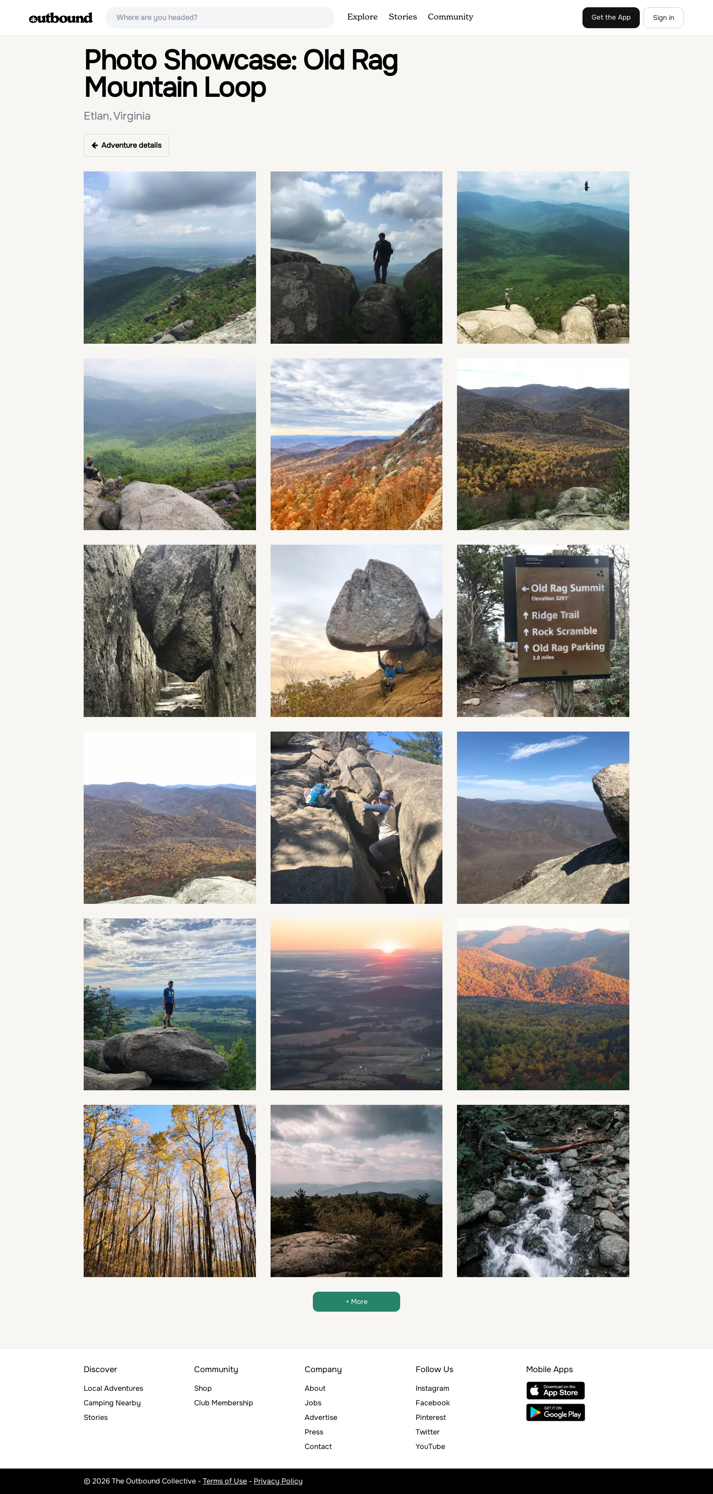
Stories (403, 17)
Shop (203, 1388)
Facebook (433, 1403)
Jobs (313, 1403)
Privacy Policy (278, 1481)
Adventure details (126, 145)
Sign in (663, 17)
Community (450, 17)
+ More (357, 1301)
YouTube (430, 1446)
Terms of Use (225, 1481)
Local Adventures (113, 1388)
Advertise (321, 1417)
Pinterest (431, 1417)
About (315, 1388)
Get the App (611, 17)
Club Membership (223, 1403)
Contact (318, 1446)
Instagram (432, 1388)
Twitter (428, 1432)
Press (314, 1432)
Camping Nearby (112, 1403)
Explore (362, 17)
